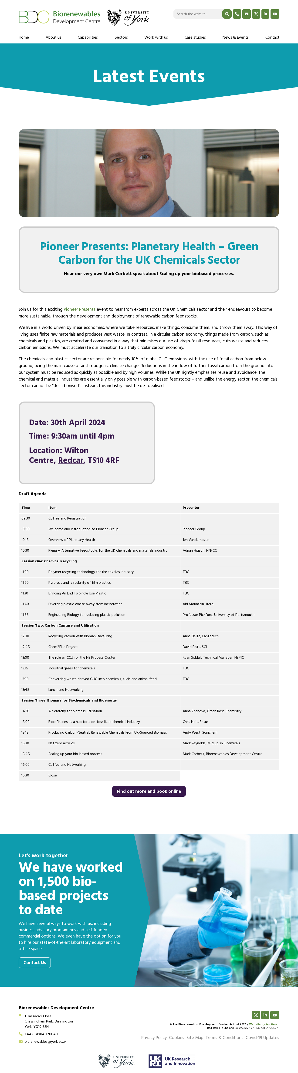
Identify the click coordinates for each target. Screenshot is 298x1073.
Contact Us (35, 963)
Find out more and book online (149, 792)
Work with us (156, 38)
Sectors (121, 38)
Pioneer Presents (79, 310)
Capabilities (88, 38)
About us (53, 38)
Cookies (176, 1038)
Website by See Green (264, 1025)
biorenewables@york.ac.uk (42, 1042)
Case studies (195, 38)
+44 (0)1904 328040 (38, 1034)
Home (24, 38)
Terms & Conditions (224, 1038)
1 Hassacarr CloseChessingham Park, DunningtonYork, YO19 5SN (46, 1022)
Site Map (194, 1038)
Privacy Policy (154, 1038)
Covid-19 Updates (262, 1038)
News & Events (235, 38)
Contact (272, 38)
